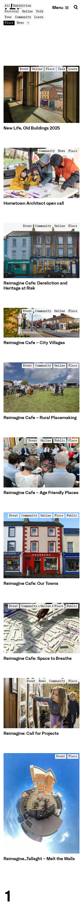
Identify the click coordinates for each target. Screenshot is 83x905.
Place (9, 23)
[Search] (75, 7)
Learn (38, 17)
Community (23, 17)
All (7, 5)
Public (59, 440)
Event (24, 69)
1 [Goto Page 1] (7, 896)
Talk (39, 11)
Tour (8, 17)
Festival (12, 11)
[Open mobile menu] (60, 7)
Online (27, 11)
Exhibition (22, 5)
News (20, 23)
